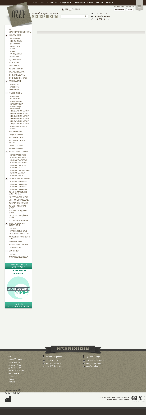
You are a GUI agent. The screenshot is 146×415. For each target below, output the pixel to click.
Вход (64, 9)
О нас (10, 357)
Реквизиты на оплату (16, 371)
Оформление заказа (16, 362)
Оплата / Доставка (15, 359)
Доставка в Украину (16, 365)
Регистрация (74, 9)
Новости (11, 379)
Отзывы (11, 376)
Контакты (12, 382)
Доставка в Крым (15, 368)
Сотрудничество (14, 373)
